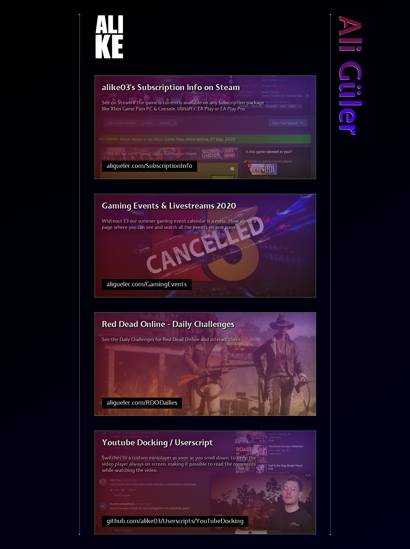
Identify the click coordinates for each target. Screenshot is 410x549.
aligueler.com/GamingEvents (147, 284)
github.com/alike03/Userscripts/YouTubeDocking (175, 521)
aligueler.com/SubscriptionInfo (149, 166)
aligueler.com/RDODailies (142, 403)
